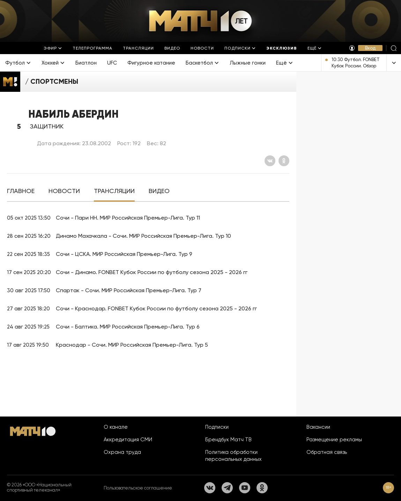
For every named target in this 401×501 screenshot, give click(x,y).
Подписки (217, 427)
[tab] (21, 191)
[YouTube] (244, 487)
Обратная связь (326, 452)
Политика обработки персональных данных (233, 455)
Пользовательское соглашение (138, 488)
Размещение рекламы (334, 439)
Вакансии (318, 427)
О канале (116, 427)
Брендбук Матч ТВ (228, 439)
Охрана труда (122, 452)
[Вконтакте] (270, 160)
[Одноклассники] (284, 160)
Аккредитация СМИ (128, 439)
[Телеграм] (227, 487)
